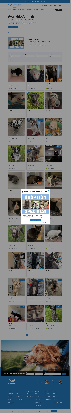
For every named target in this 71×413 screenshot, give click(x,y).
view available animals (35, 220)
